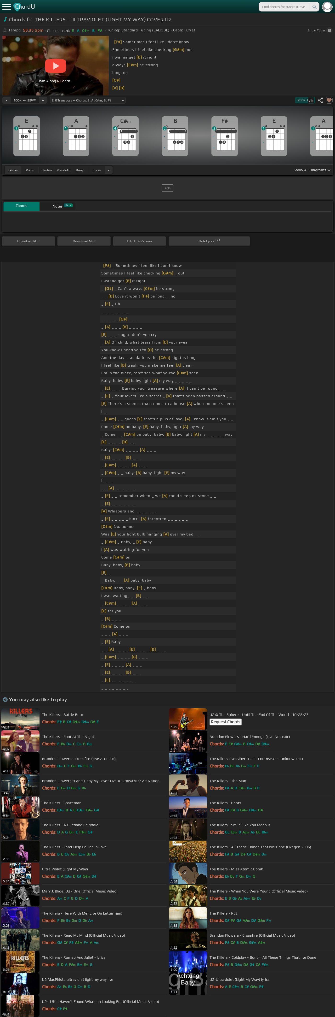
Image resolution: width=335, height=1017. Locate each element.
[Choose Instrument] (108, 170)
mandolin (63, 170)
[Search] (314, 7)
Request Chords (225, 722)
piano (30, 170)
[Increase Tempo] (43, 100)
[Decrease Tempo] (6, 100)
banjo (80, 170)
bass (97, 170)
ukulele (46, 170)
